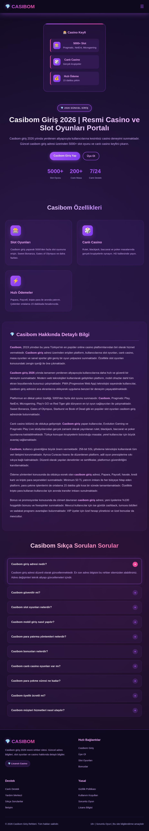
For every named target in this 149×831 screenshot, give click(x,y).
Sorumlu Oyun (86, 801)
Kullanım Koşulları (88, 795)
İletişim (9, 807)
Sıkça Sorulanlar (14, 801)
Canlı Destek (12, 789)
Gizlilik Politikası (87, 789)
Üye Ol (91, 156)
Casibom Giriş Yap (65, 155)
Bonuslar (83, 766)
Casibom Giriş (86, 748)
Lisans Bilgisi (85, 807)
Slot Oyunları (85, 760)
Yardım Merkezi (13, 795)
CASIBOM (23, 6)
